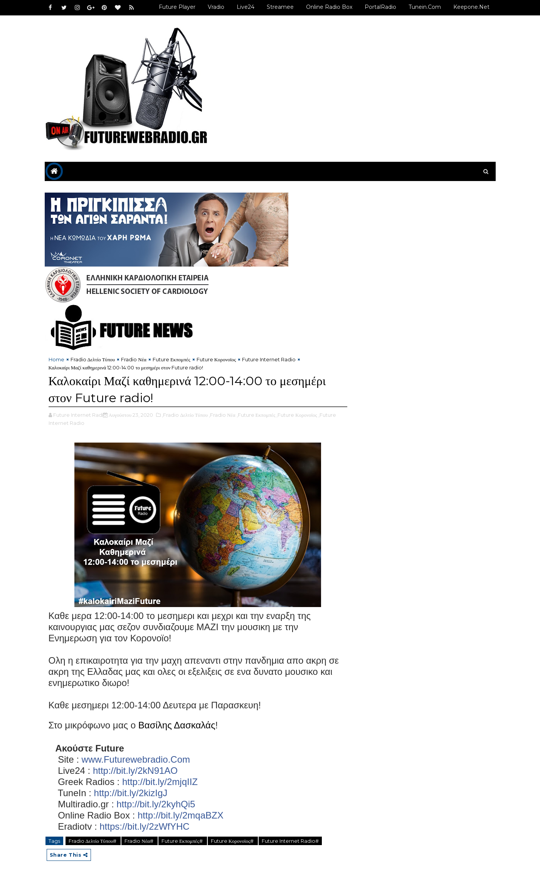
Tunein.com (425, 6)
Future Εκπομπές (171, 359)
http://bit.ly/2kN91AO (135, 770)
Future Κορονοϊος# (233, 841)
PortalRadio (380, 6)
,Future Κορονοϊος (296, 415)
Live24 (245, 6)
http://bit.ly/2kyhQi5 (155, 804)
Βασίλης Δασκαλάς (176, 725)
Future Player (177, 6)
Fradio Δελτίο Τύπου (93, 359)
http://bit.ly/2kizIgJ (131, 793)
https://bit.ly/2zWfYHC (144, 826)
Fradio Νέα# (139, 841)
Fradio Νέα (133, 359)
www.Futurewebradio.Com (136, 759)
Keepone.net (471, 6)
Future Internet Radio (269, 359)
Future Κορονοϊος (216, 359)
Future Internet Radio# (290, 841)
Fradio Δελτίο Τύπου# (93, 841)
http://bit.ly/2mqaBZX (181, 815)
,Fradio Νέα (222, 415)
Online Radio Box (329, 6)
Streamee (280, 6)
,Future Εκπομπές (256, 415)
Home (56, 359)
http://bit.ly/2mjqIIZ (160, 782)
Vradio (216, 6)
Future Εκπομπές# (182, 841)
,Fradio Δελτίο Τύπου (185, 415)
